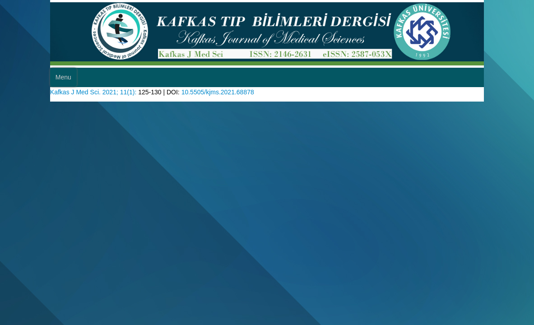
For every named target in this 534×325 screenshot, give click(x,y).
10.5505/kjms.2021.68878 (232, 108)
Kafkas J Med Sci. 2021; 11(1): (97, 108)
